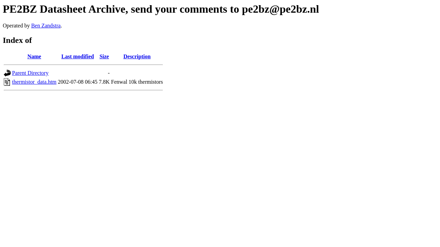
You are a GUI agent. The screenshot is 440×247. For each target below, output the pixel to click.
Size (104, 56)
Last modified (78, 56)
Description (137, 56)
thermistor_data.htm (34, 82)
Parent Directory (30, 73)
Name (34, 56)
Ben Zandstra (46, 25)
